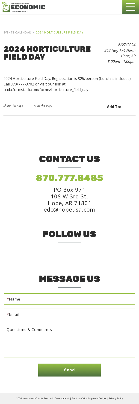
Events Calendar (17, 32)
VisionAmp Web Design (93, 398)
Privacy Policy (116, 398)
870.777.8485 (69, 178)
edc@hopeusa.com (69, 209)
